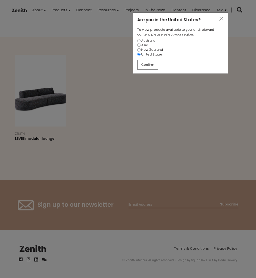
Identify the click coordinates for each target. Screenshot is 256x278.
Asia (142, 45)
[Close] (221, 19)
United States (150, 54)
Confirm (147, 64)
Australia (146, 40)
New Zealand (150, 49)
